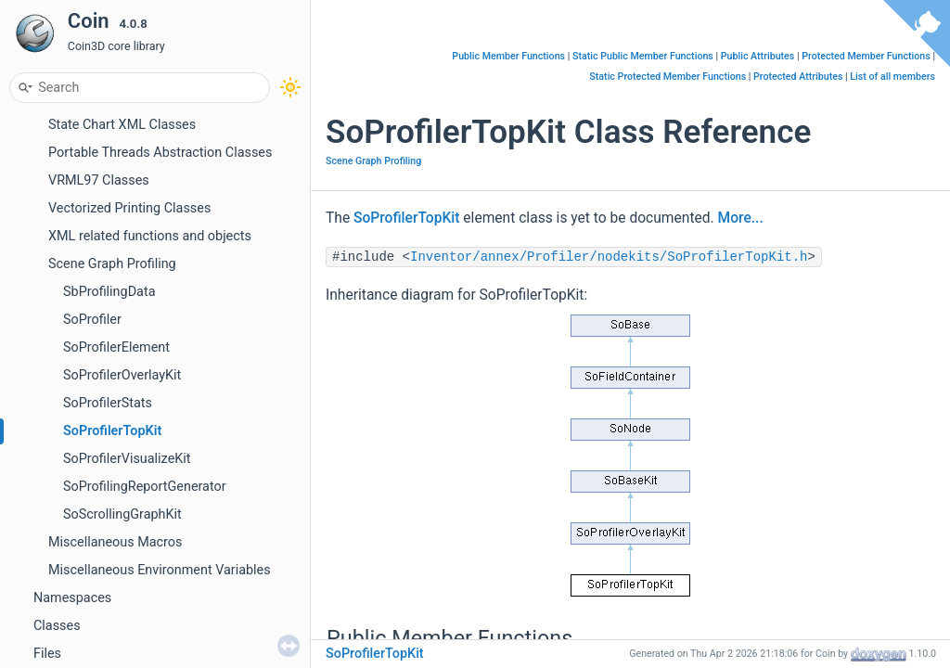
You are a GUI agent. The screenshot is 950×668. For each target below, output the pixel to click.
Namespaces (72, 598)
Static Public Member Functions (642, 56)
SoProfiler (92, 320)
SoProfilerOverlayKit (122, 375)
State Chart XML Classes (122, 125)
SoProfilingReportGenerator (144, 487)
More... (741, 218)
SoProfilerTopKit (112, 431)
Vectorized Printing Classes (129, 208)
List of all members (892, 77)
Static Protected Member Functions (667, 77)
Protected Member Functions (866, 56)
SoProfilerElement (116, 347)
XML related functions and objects (149, 236)
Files (47, 654)
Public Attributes (758, 56)
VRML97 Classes (98, 180)
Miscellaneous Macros (115, 542)
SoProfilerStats (107, 403)
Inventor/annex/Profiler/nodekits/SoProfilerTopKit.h (608, 257)
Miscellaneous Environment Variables (159, 570)
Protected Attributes (797, 77)
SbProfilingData (109, 292)
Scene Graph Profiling (112, 264)
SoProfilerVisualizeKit (127, 459)
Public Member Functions (508, 56)
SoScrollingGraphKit (122, 514)
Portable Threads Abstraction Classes (160, 153)
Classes (57, 626)
